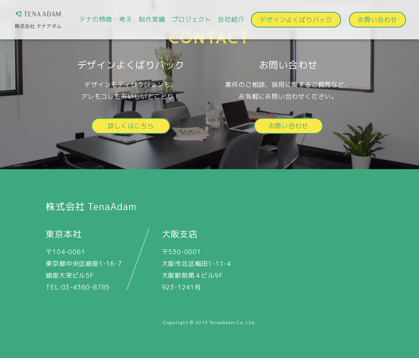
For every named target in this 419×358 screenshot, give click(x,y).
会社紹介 (231, 19)
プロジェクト (191, 19)
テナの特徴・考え (105, 19)
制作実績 (152, 19)
